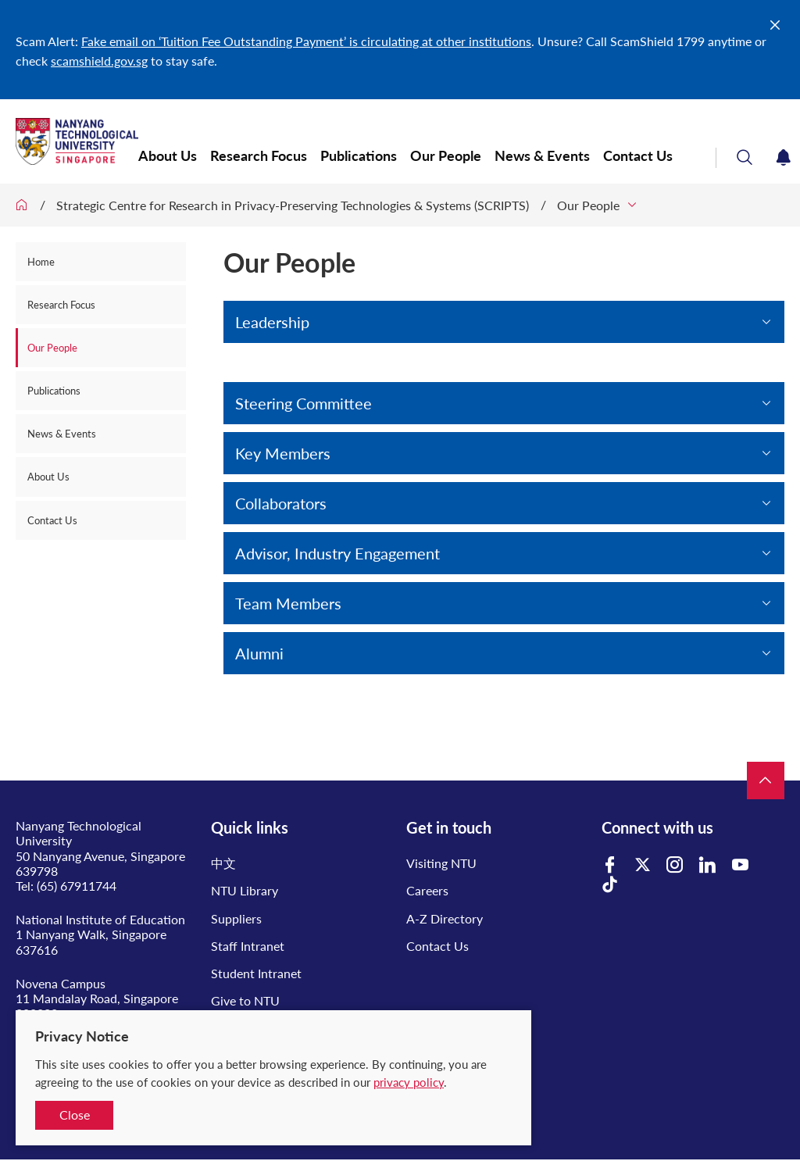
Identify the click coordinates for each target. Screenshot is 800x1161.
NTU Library (244, 890)
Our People (445, 156)
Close (74, 1114)
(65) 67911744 (76, 885)
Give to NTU (245, 1000)
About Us (167, 156)
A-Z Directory (444, 918)
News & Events (542, 156)
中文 (223, 863)
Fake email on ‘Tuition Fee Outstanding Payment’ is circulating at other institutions (306, 41)
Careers (427, 890)
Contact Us (638, 156)
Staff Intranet (247, 945)
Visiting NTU (441, 863)
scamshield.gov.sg (99, 60)
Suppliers (236, 918)
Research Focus (258, 156)
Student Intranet (256, 973)
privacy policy (408, 1082)
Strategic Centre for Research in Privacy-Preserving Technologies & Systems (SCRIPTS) (292, 205)
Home (41, 261)
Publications (358, 156)
